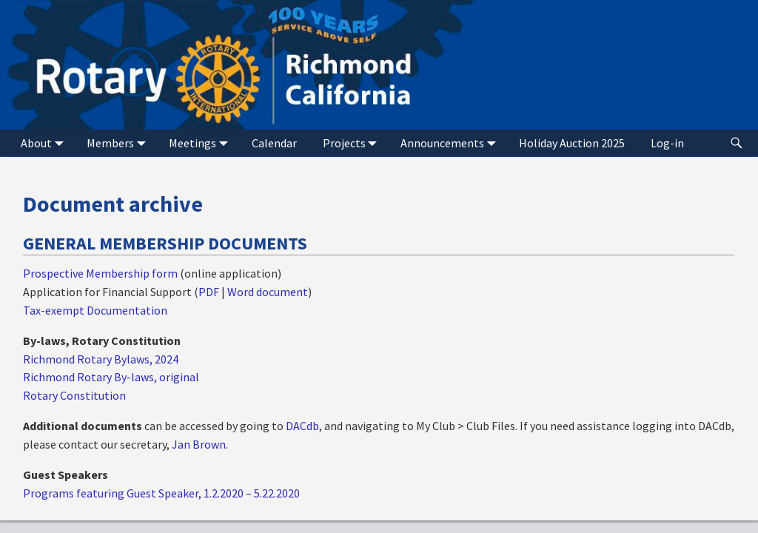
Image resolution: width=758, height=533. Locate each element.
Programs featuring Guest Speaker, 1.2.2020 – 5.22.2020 (161, 493)
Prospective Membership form (100, 273)
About (45, 142)
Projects (353, 142)
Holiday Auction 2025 (572, 142)
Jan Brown (199, 444)
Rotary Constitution (74, 395)
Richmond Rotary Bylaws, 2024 (100, 359)
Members (119, 142)
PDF (208, 291)
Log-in (667, 142)
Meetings (201, 142)
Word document (267, 291)
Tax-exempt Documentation (95, 310)
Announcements (451, 142)
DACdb (302, 425)
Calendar (274, 142)
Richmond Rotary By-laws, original (111, 376)
